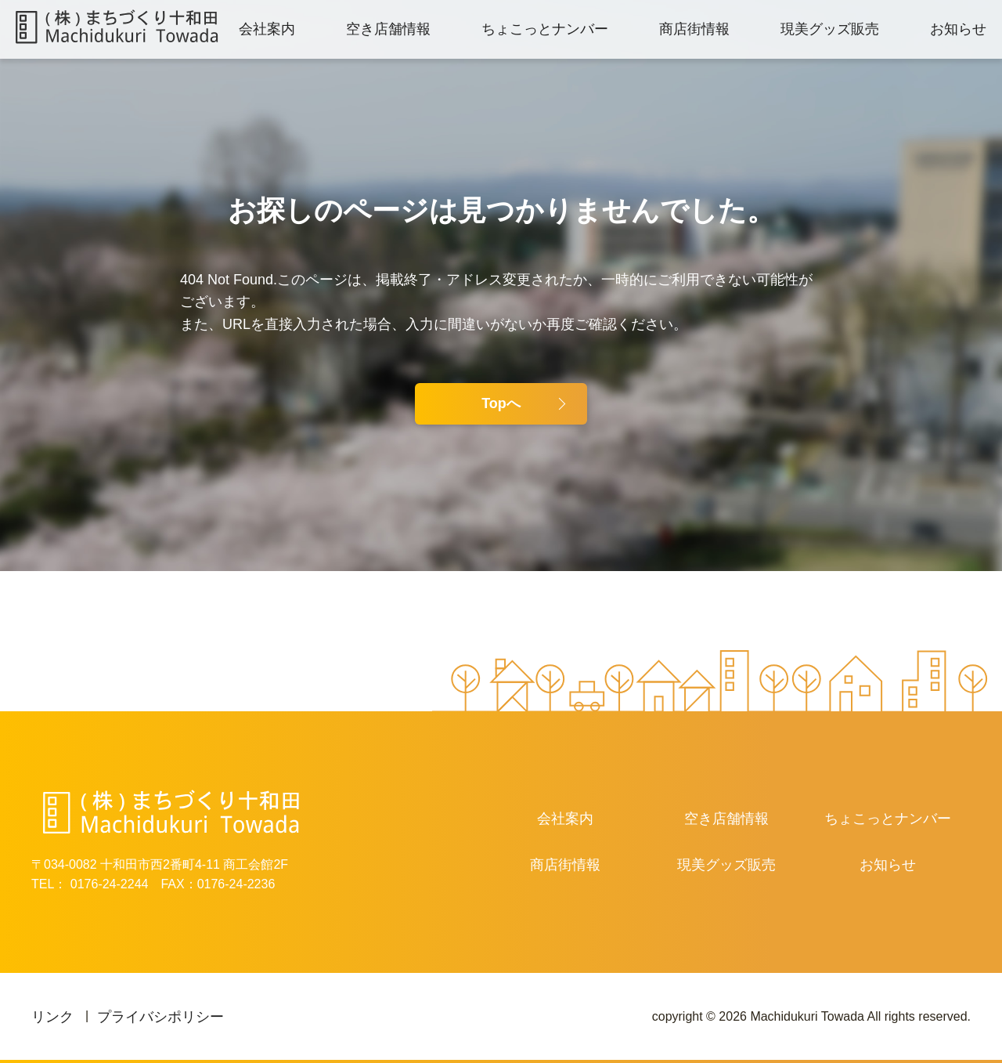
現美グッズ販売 (829, 29)
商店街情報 (694, 29)
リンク (52, 1017)
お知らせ (958, 29)
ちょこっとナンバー (544, 29)
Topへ (501, 403)
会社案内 (267, 29)
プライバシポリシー (160, 1017)
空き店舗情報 (388, 29)
